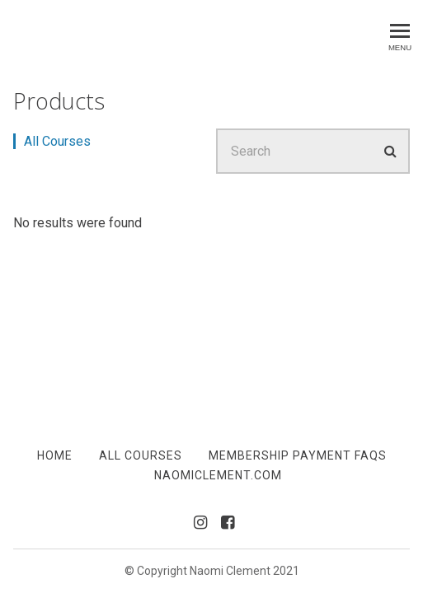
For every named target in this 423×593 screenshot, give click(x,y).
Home (55, 455)
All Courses (57, 141)
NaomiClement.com (218, 475)
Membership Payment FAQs (298, 455)
